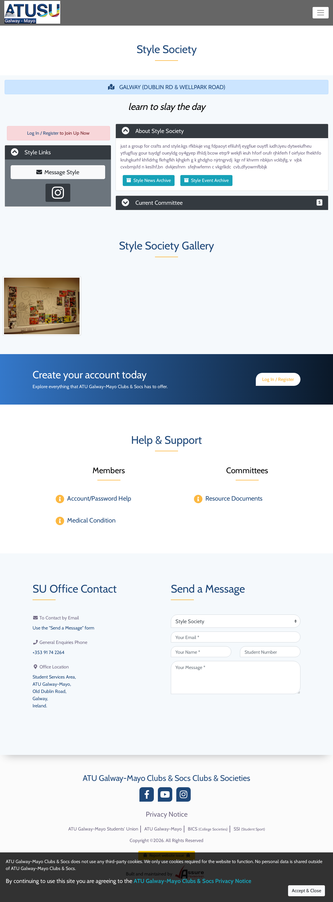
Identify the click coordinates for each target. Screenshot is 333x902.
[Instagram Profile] (58, 193)
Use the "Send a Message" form (63, 627)
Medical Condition (91, 520)
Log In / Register (42, 133)
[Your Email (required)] (235, 637)
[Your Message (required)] (235, 677)
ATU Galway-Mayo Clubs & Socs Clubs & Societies (166, 778)
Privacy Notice (167, 814)
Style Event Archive (206, 180)
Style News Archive (148, 180)
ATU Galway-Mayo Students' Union (103, 829)
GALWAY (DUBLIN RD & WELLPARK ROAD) (166, 87)
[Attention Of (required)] (235, 621)
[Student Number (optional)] (270, 651)
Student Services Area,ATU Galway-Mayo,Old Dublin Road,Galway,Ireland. (54, 689)
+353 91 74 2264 (48, 652)
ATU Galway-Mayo (163, 829)
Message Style (57, 172)
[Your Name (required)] (201, 651)
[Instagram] (185, 796)
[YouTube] (166, 796)
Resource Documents (233, 498)
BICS (208, 829)
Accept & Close (306, 890)
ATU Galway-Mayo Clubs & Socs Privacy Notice (192, 880)
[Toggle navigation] (321, 12)
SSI (249, 829)
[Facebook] (148, 796)
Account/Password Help (99, 498)
